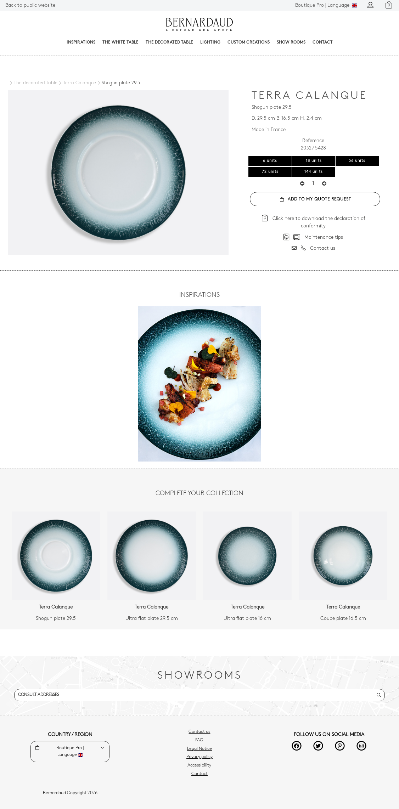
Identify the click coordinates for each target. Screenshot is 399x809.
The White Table (120, 42)
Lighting (210, 42)
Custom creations (248, 42)
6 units (270, 161)
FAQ (199, 740)
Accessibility (199, 765)
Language (326, 5)
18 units (314, 161)
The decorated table (169, 42)
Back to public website (30, 5)
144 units (313, 172)
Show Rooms (291, 42)
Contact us (199, 732)
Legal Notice (199, 749)
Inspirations (81, 42)
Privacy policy (199, 757)
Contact (323, 42)
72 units (270, 172)
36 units (357, 161)
